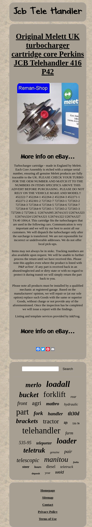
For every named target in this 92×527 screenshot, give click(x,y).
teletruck (66, 467)
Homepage (47, 490)
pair (68, 451)
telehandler (41, 430)
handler (55, 413)
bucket (29, 395)
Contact (47, 504)
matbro (52, 403)
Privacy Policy (48, 512)
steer (25, 467)
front (22, 403)
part (22, 411)
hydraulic (71, 404)
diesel (50, 467)
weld (59, 472)
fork (38, 413)
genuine (54, 452)
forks (76, 462)
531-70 (75, 423)
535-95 (25, 442)
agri (36, 403)
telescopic (28, 460)
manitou (56, 459)
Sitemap (47, 497)
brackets (27, 421)
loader (67, 441)
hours (37, 467)
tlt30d (73, 413)
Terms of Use (47, 519)
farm (69, 433)
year (47, 473)
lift (65, 423)
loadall (58, 384)
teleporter (44, 443)
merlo (33, 385)
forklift (54, 394)
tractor (51, 421)
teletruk (34, 450)
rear (73, 397)
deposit (36, 473)
